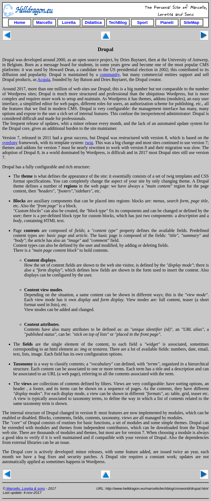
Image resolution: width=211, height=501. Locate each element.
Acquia (43, 79)
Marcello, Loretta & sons (25, 488)
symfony (10, 142)
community (110, 74)
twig (89, 142)
